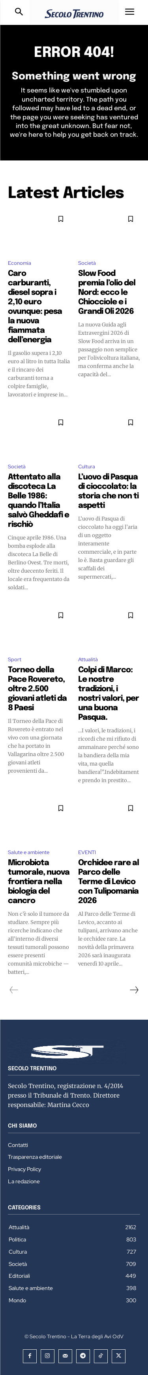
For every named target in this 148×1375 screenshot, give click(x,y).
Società (87, 263)
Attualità (88, 659)
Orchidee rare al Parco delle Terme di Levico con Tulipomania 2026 (108, 882)
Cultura (86, 466)
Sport (14, 659)
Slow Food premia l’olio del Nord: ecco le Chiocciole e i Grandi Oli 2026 (106, 293)
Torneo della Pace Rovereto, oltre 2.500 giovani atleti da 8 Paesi (37, 689)
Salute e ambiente (28, 852)
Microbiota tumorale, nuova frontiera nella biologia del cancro (38, 882)
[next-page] (133, 990)
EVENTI (87, 852)
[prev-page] (14, 990)
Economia (19, 263)
